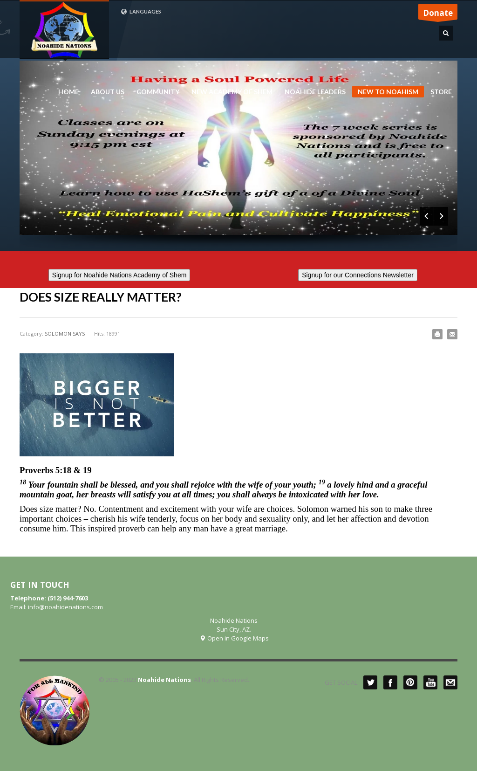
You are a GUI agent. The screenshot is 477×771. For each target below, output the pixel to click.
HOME (68, 92)
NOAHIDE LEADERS (312, 92)
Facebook (390, 682)
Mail (450, 682)
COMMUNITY (157, 92)
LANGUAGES (141, 11)
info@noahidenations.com (65, 607)
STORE (441, 92)
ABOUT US (104, 92)
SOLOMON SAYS (65, 333)
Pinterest (410, 682)
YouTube (430, 682)
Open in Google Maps (234, 638)
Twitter (370, 682)
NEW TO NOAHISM (385, 92)
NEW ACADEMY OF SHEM (229, 92)
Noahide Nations (164, 679)
